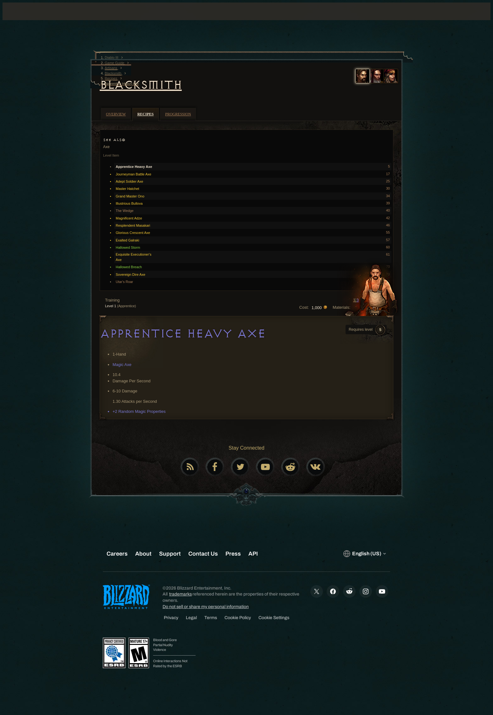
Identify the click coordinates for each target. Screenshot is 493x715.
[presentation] (31, 19)
